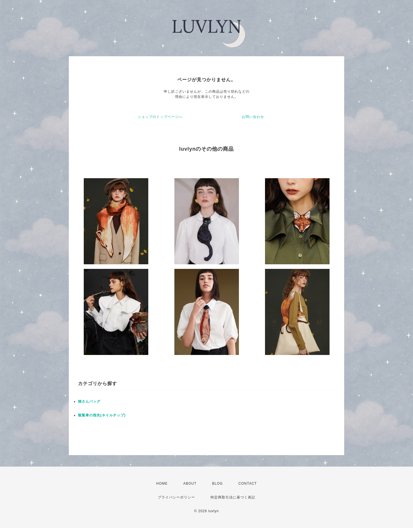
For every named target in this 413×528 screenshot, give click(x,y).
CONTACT (247, 484)
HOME (162, 484)
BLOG (217, 484)
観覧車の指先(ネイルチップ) (102, 415)
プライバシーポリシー (176, 497)
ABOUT (189, 484)
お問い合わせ (253, 117)
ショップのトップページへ (160, 117)
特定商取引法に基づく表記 (233, 497)
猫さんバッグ (89, 401)
